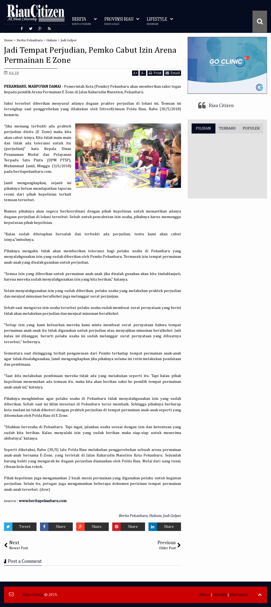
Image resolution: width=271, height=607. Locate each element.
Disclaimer (239, 595)
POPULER (251, 128)
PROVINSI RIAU (118, 21)
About (204, 595)
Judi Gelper (172, 516)
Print (155, 73)
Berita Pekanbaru (133, 516)
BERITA (81, 21)
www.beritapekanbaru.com (42, 501)
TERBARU (227, 128)
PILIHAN (203, 128)
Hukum (155, 516)
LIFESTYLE (157, 21)
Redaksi (220, 595)
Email (172, 73)
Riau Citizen (221, 105)
